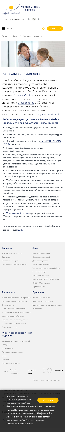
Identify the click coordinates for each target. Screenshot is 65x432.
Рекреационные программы (12, 356)
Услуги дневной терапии (18, 216)
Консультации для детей (32, 36)
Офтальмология (8, 308)
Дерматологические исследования (15, 323)
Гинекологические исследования (14, 327)
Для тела (5, 359)
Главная (5, 36)
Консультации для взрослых (12, 257)
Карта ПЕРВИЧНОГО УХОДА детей (45, 283)
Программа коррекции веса (42, 305)
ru (34, 19)
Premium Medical (24, 95)
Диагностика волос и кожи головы (14, 305)
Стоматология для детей (41, 260)
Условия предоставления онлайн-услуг (47, 384)
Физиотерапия (7, 352)
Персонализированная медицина (14, 268)
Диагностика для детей (40, 264)
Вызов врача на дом (39, 275)
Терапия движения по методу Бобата (46, 272)
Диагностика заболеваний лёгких (14, 312)
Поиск (4, 19)
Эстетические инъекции (11, 367)
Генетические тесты (9, 331)
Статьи (5, 375)
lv (39, 19)
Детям (15, 36)
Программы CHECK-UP (41, 301)
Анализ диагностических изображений (16, 301)
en (29, 19)
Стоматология (7, 260)
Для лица (5, 363)
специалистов (27, 102)
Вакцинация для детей (40, 279)
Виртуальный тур (17, 19)
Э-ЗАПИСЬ (53, 29)
